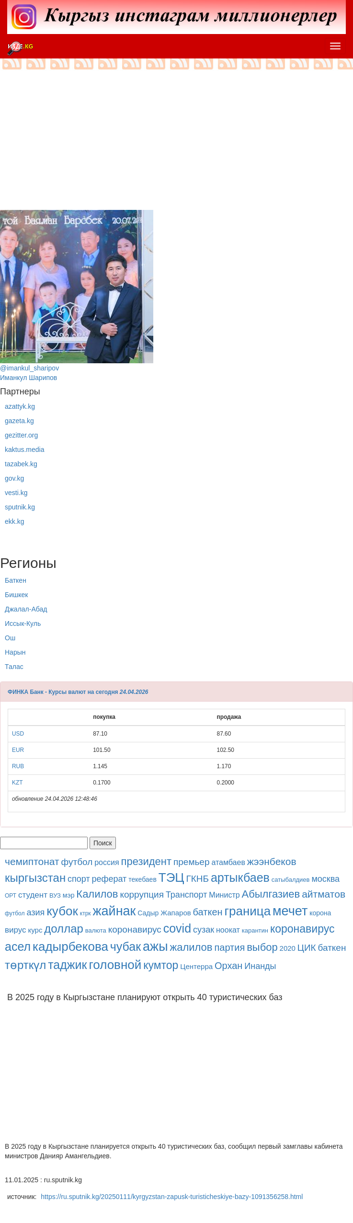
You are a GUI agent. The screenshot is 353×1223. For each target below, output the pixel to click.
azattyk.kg (20, 406)
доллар (63, 928)
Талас (14, 666)
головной (115, 965)
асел (18, 946)
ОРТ (10, 895)
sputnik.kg (20, 507)
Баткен (15, 580)
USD (18, 733)
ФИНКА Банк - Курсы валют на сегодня (63, 692)
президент (146, 861)
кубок (62, 911)
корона (320, 913)
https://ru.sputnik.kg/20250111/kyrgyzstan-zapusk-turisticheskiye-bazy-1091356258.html (172, 1196)
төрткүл (25, 964)
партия (229, 947)
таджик (67, 964)
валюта (95, 930)
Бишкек (16, 595)
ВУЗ (55, 895)
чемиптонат (32, 861)
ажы (155, 946)
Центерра (196, 966)
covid (177, 928)
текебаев (142, 879)
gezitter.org (21, 435)
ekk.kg (14, 521)
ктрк (85, 913)
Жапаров (175, 913)
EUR (18, 750)
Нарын (15, 652)
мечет (290, 911)
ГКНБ (197, 879)
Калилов (97, 894)
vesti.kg (16, 492)
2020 (288, 948)
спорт (79, 879)
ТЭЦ (171, 877)
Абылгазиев (271, 894)
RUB (18, 766)
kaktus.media (24, 449)
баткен (208, 912)
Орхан (228, 965)
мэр (69, 895)
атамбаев (228, 862)
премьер (191, 862)
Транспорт (186, 895)
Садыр (148, 913)
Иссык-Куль (23, 623)
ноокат (228, 930)
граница (247, 911)
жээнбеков (271, 861)
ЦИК (306, 948)
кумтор (160, 965)
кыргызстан (35, 877)
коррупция (142, 894)
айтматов (323, 894)
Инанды (260, 966)
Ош (10, 638)
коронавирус (134, 929)
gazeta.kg (19, 421)
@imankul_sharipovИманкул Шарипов (76, 295)
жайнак (114, 911)
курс (35, 930)
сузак (203, 930)
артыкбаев (240, 877)
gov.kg (14, 478)
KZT (17, 782)
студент (32, 895)
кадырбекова (70, 946)
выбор (262, 947)
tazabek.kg (21, 464)
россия (106, 862)
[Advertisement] (176, 143)
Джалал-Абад (26, 609)
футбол (77, 862)
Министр (224, 895)
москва (325, 879)
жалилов (191, 947)
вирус (15, 930)
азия (35, 912)
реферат (109, 879)
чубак (125, 946)
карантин (255, 930)
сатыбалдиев (291, 879)
